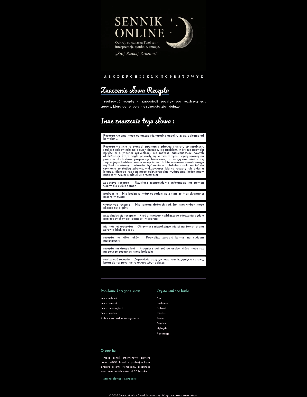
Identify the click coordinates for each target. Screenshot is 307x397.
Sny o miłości (109, 298)
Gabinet (161, 308)
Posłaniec (162, 303)
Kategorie (130, 378)
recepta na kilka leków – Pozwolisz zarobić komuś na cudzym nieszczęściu (153, 239)
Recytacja (163, 333)
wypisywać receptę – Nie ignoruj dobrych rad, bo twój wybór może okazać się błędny (153, 206)
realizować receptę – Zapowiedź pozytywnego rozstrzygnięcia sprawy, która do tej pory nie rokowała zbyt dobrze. (153, 261)
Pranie (160, 318)
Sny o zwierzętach (112, 308)
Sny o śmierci (109, 303)
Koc (159, 298)
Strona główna (112, 378)
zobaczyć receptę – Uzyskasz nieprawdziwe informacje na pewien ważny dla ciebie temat (153, 184)
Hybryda (162, 328)
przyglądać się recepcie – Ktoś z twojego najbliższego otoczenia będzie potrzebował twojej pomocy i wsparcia (153, 217)
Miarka (161, 313)
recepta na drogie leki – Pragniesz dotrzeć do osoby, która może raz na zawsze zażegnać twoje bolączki (153, 250)
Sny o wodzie (109, 313)
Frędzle (161, 323)
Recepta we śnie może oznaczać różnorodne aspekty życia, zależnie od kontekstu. (153, 137)
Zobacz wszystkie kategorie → (120, 318)
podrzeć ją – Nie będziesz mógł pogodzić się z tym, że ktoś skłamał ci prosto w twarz (153, 195)
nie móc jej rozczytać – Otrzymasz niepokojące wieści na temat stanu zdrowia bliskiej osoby (153, 228)
